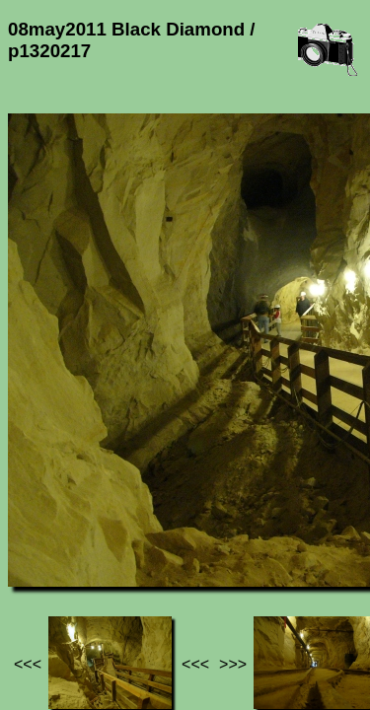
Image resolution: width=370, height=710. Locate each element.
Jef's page (43, 531)
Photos (117, 531)
